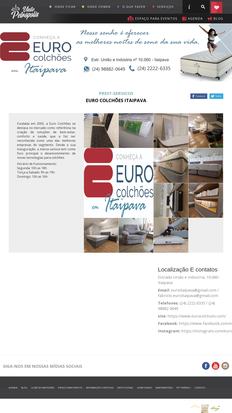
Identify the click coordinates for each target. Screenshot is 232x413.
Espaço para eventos (156, 18)
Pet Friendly (184, 387)
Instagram (225, 366)
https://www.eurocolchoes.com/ (196, 316)
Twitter (216, 96)
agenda (195, 18)
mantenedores (164, 387)
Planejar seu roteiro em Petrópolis (216, 7)
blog (218, 18)
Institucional (125, 387)
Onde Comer (99, 7)
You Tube (215, 366)
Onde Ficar (65, 7)
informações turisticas (189, 7)
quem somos (144, 387)
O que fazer (133, 7)
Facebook (198, 96)
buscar (203, 7)
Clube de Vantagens (42, 387)
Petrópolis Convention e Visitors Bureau (24, 11)
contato (200, 387)
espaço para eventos (70, 387)
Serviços (165, 7)
